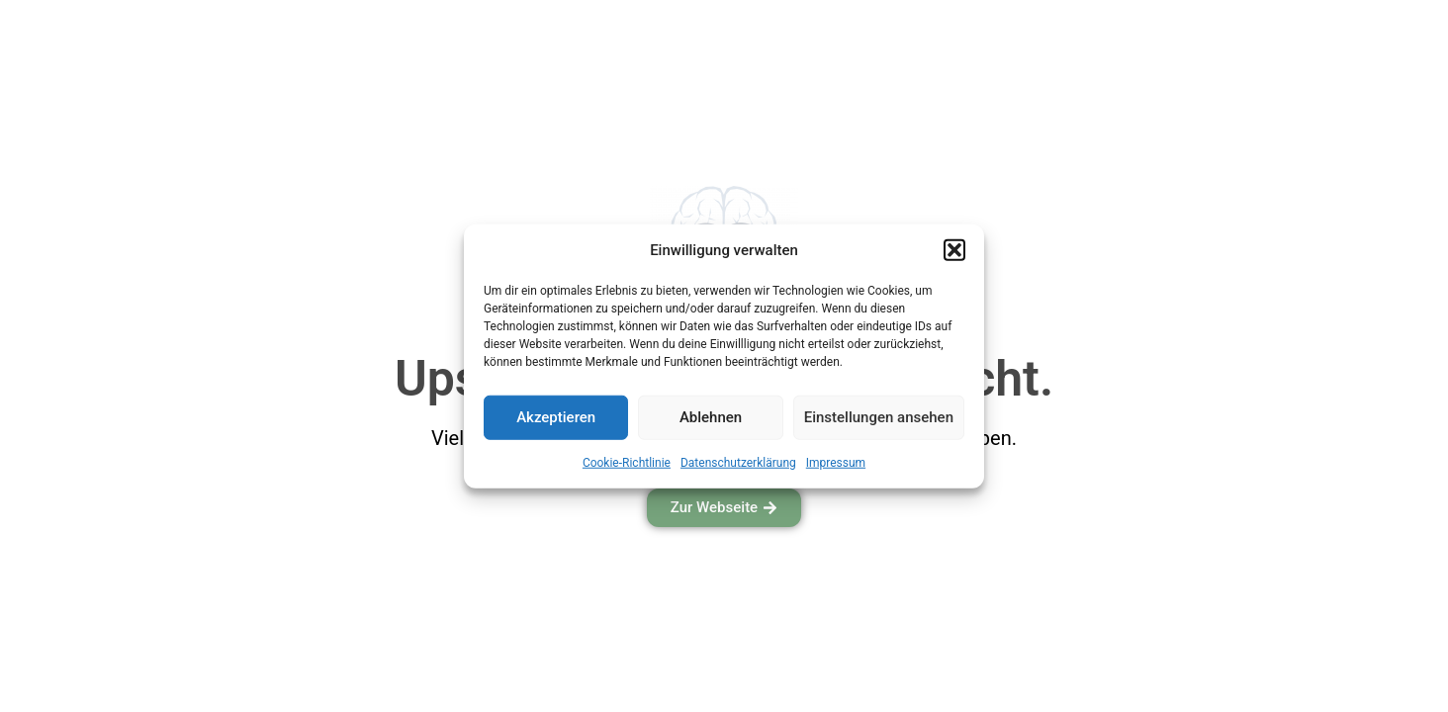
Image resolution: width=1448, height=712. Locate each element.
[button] (954, 250)
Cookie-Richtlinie (627, 462)
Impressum (835, 462)
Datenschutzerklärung (738, 462)
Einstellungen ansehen (878, 417)
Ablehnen (710, 417)
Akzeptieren (555, 417)
